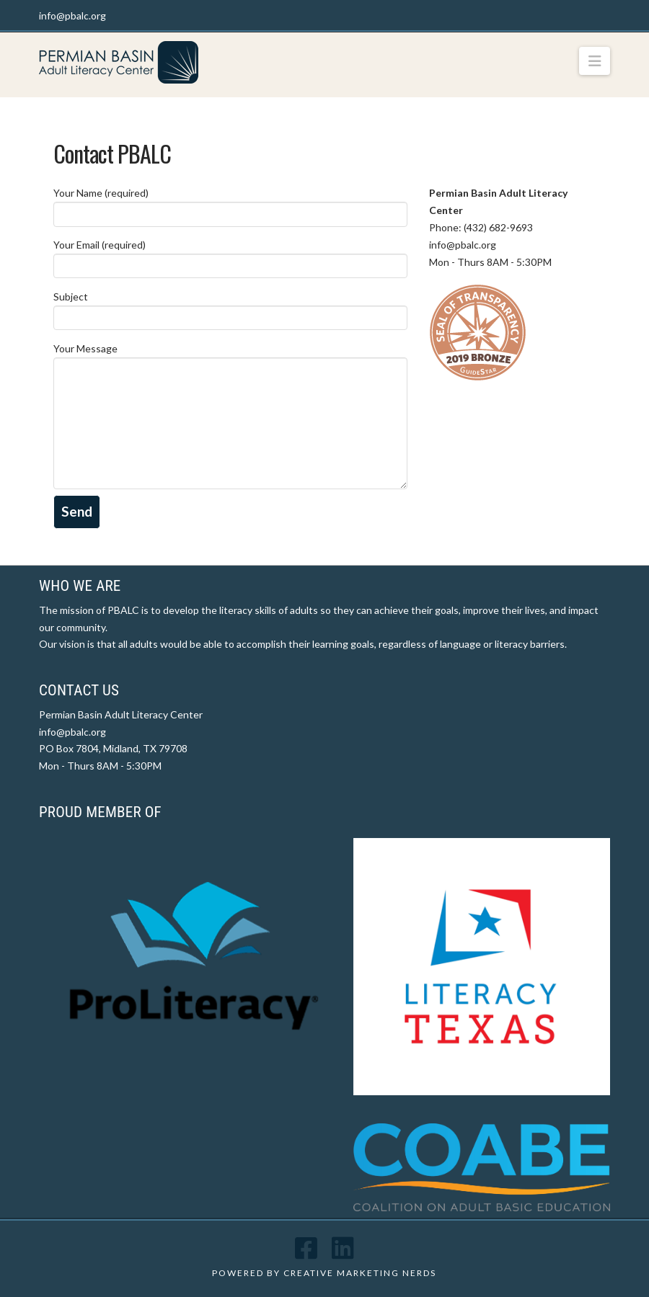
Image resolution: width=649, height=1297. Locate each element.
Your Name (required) (230, 204)
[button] (594, 61)
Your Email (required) (230, 256)
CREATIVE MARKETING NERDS (359, 1272)
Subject (230, 308)
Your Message (230, 357)
